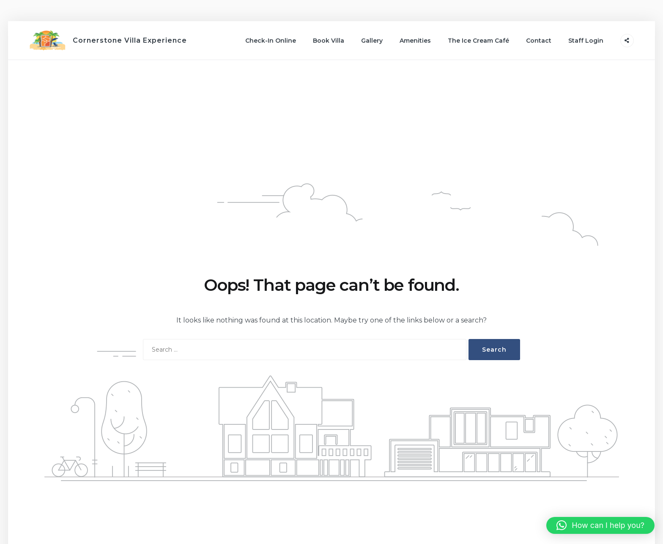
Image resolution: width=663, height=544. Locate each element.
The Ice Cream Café (478, 40)
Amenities (415, 40)
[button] (600, 525)
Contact (538, 40)
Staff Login (585, 40)
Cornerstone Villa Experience (130, 40)
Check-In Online (270, 40)
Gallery (372, 40)
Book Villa (328, 40)
